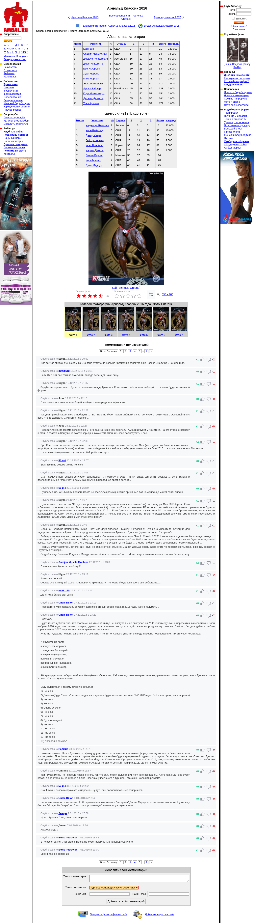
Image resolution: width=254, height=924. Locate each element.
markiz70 (64, 590)
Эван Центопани (93, 83)
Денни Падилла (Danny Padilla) (237, 53)
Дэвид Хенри (93, 135)
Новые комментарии (236, 95)
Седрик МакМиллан (95, 53)
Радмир (63, 748)
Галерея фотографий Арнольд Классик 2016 (108, 25)
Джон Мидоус (94, 165)
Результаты (10, 67)
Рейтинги (9, 73)
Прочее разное (12, 109)
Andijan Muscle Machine (74, 562)
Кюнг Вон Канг (94, 145)
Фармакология (12, 93)
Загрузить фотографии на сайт (108, 915)
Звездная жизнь (13, 100)
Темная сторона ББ (235, 119)
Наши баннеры (12, 137)
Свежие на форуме (235, 98)
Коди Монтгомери (94, 93)
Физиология (11, 90)
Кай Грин (88, 48)
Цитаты (228, 138)
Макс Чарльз (91, 78)
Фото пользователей (236, 104)
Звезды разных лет (15, 59)
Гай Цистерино (95, 140)
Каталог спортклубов (16, 120)
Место (77, 43)
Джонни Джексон (93, 98)
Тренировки (10, 84)
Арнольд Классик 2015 (84, 17)
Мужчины (9, 56)
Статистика (10, 70)
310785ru (64, 370)
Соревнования (12, 97)
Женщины (21, 56)
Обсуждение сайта (235, 144)
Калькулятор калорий (237, 78)
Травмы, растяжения (236, 122)
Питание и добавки (235, 115)
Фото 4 (126, 334)
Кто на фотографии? (236, 81)
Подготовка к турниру (237, 125)
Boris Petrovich (68, 837)
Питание (9, 87)
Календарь (10, 76)
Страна (121, 43)
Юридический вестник (17, 106)
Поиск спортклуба (14, 117)
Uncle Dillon (66, 602)
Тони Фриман (91, 103)
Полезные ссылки (14, 147)
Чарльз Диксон (95, 150)
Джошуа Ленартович (95, 58)
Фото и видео (232, 101)
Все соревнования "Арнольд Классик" (126, 17)
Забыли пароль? (239, 26)
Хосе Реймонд (94, 130)
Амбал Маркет (232, 147)
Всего (162, 43)
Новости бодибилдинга (238, 92)
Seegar (63, 813)
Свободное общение (236, 141)
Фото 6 (161, 334)
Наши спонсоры (13, 141)
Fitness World (232, 131)
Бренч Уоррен (91, 68)
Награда (173, 43)
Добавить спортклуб (16, 123)
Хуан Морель (91, 73)
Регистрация (239, 29)
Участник (95, 43)
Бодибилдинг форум (236, 109)
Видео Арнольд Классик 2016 (161, 25)
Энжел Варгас (94, 155)
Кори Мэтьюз (93, 160)
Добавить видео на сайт (159, 915)
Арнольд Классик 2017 (167, 17)
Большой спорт (233, 128)
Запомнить (241, 18)
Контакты (9, 153)
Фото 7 (179, 334)
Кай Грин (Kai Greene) (126, 287)
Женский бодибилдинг (17, 103)
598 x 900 (167, 294)
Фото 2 (91, 334)
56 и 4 (62, 460)
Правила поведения (16, 144)
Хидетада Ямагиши (97, 125)
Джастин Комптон (93, 63)
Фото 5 (144, 334)
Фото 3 (108, 334)
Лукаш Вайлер (92, 88)
